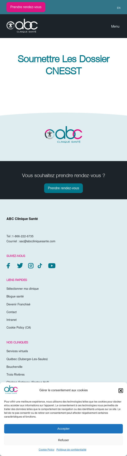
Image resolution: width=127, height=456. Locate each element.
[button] (121, 391)
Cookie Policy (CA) (18, 327)
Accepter (63, 428)
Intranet (11, 320)
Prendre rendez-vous (25, 7)
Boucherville (14, 367)
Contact (11, 312)
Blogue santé (15, 296)
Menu (115, 26)
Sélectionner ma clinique (22, 289)
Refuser (63, 440)
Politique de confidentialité (71, 450)
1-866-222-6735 (23, 236)
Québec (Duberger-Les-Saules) (27, 359)
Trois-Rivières (15, 374)
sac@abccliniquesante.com (37, 241)
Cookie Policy (46, 450)
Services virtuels (17, 351)
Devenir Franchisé (18, 304)
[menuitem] (117, 8)
